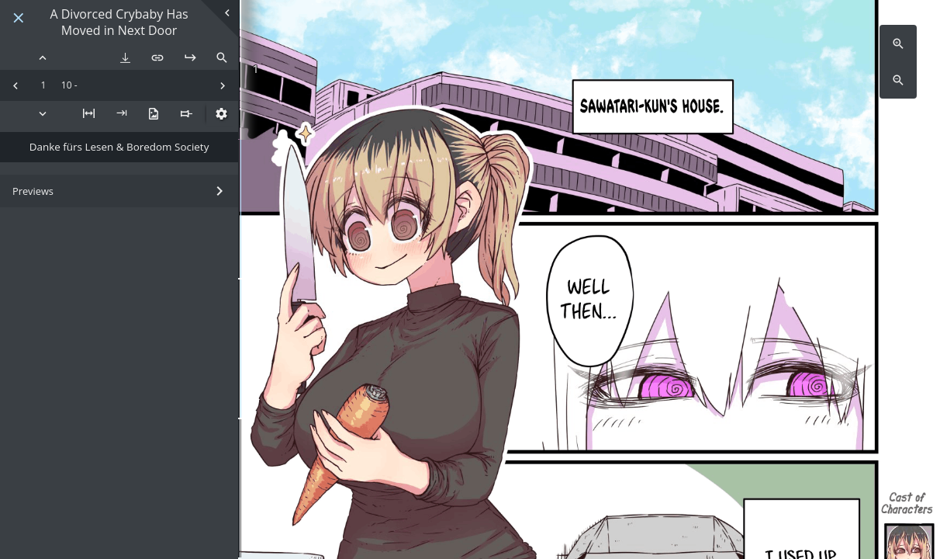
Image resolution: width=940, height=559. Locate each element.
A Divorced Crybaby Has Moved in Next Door (119, 22)
